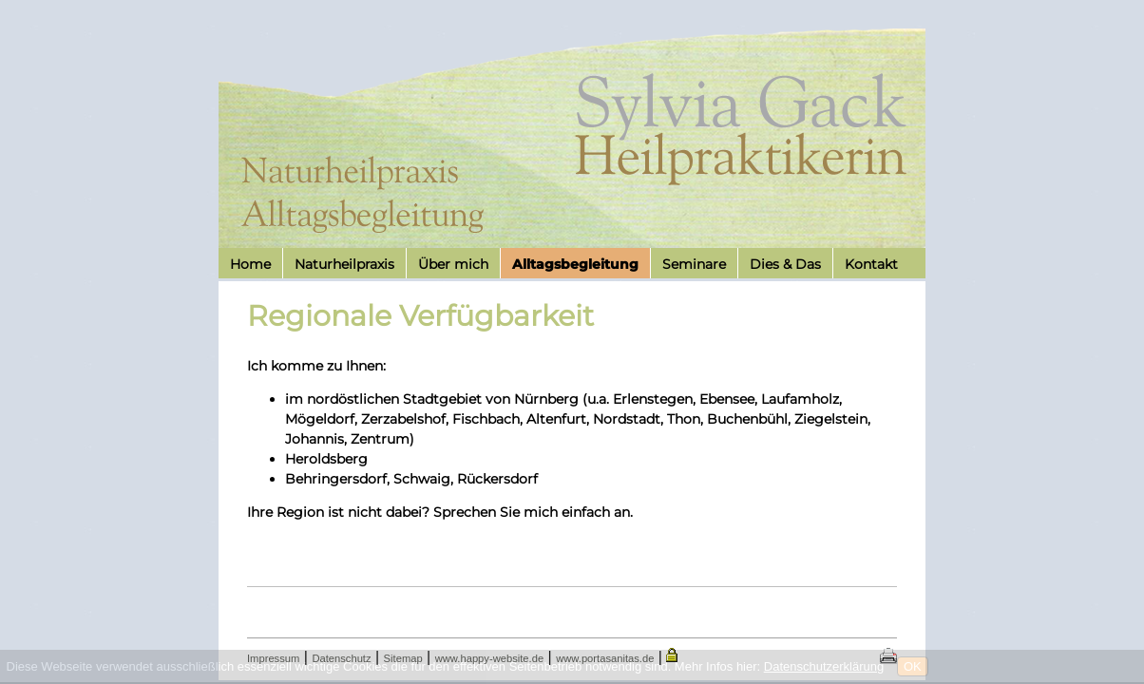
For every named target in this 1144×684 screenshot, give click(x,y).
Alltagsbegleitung (575, 264)
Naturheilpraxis (344, 264)
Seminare (694, 264)
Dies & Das (785, 264)
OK (913, 666)
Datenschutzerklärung (824, 666)
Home (250, 264)
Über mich (453, 264)
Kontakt (871, 264)
